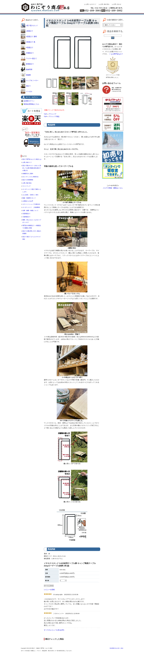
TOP (45, 114)
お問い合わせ (117, 4)
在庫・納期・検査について (30, 210)
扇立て (26, 86)
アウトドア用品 (54, 116)
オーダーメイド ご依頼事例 (31, 207)
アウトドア (52, 114)
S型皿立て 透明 (29, 36)
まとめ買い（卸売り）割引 (30, 195)
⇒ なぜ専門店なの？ (116, 54)
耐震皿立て (27, 64)
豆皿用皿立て (26, 213)
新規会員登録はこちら (31, 104)
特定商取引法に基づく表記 (116, 648)
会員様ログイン (29, 101)
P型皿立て (27, 47)
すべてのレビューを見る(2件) (54, 630)
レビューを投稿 (49, 589)
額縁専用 (26, 69)
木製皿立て (27, 53)
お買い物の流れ (104, 4)
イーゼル (26, 91)
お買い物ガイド (27, 162)
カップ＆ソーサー (29, 80)
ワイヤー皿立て (29, 58)
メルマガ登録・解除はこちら (113, 188)
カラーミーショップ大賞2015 (31, 204)
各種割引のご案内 (27, 173)
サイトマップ (26, 186)
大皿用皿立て (26, 217)
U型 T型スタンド (29, 25)
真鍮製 (26, 75)
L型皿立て (27, 31)
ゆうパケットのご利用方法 (30, 176)
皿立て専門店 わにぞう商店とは (31, 159)
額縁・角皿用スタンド (29, 198)
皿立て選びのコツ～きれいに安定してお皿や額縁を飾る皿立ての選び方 (31, 168)
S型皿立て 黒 (28, 42)
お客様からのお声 (27, 201)
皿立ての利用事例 (27, 180)
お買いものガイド (91, 4)
